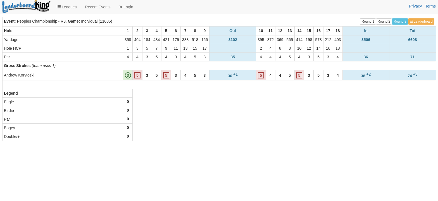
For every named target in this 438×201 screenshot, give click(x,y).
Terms (430, 6)
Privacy (415, 6)
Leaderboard (421, 21)
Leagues (67, 7)
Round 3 (400, 21)
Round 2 (384, 21)
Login (126, 7)
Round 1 (367, 21)
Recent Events (98, 7)
